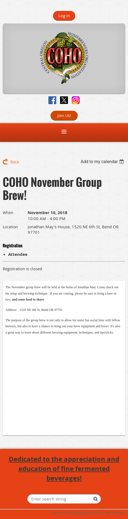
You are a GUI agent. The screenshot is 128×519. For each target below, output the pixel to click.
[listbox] (102, 161)
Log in (64, 15)
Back (14, 161)
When (8, 212)
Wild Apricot (80, 513)
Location (10, 226)
